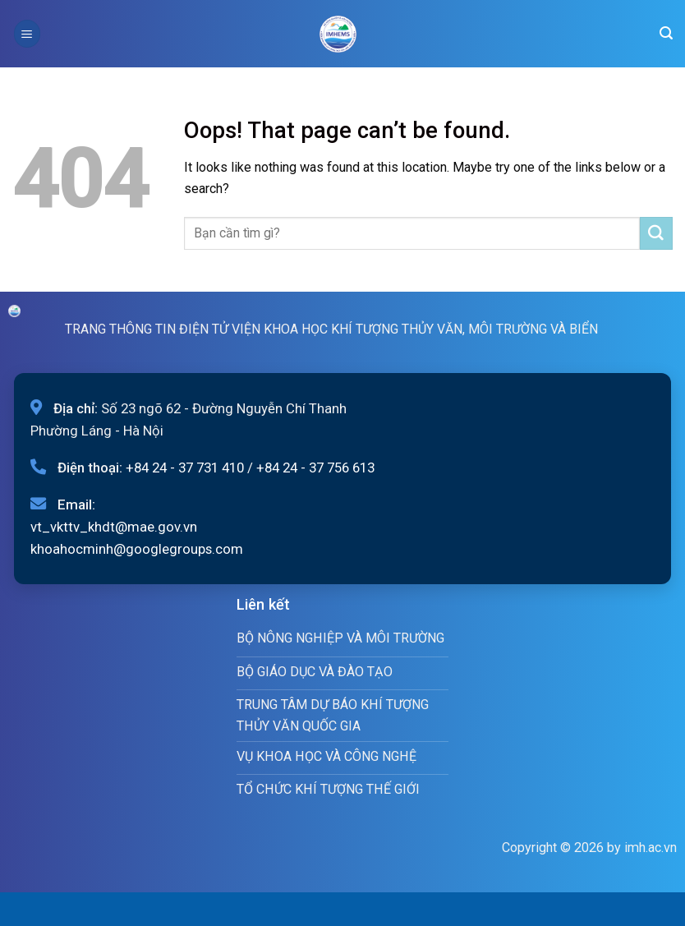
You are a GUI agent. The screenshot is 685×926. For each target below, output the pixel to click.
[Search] (666, 33)
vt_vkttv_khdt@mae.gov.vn (113, 526)
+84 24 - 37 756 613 (315, 467)
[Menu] (27, 33)
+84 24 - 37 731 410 (185, 467)
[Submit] (656, 233)
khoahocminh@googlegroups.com (136, 549)
